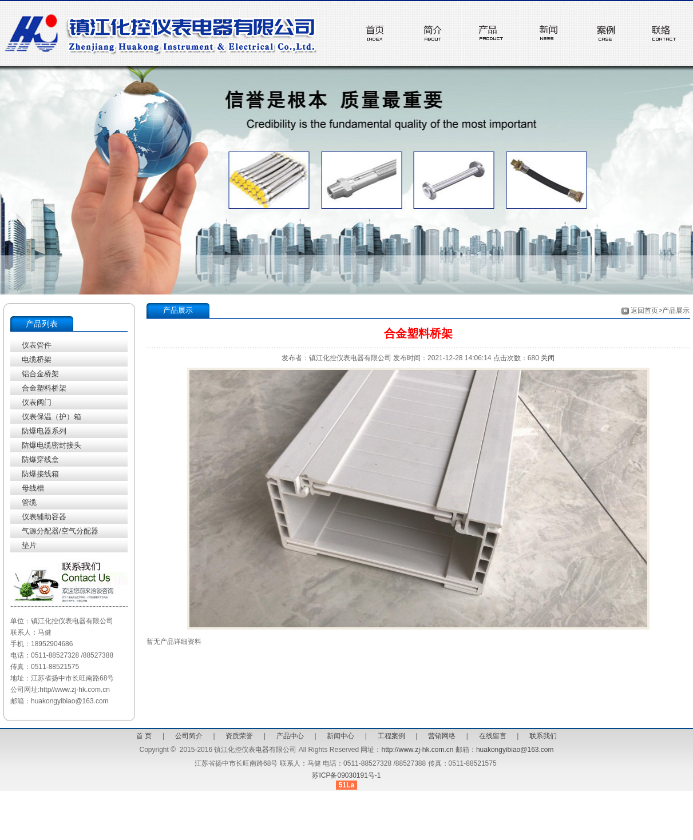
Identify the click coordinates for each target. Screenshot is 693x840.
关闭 (548, 358)
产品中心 (290, 736)
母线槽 (33, 488)
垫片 (29, 545)
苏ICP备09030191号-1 (346, 775)
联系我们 (543, 736)
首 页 (144, 736)
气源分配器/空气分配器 (60, 531)
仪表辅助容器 (44, 516)
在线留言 (492, 736)
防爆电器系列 (44, 431)
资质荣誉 (239, 736)
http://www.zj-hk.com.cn (417, 750)
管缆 (29, 502)
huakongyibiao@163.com (515, 750)
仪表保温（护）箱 (51, 416)
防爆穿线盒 (40, 459)
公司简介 (189, 736)
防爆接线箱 (40, 473)
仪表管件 (37, 345)
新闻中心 (340, 736)
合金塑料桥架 (44, 388)
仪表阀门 (37, 402)
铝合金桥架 (40, 373)
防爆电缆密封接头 (51, 445)
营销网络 (442, 736)
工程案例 (391, 736)
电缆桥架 (37, 359)
